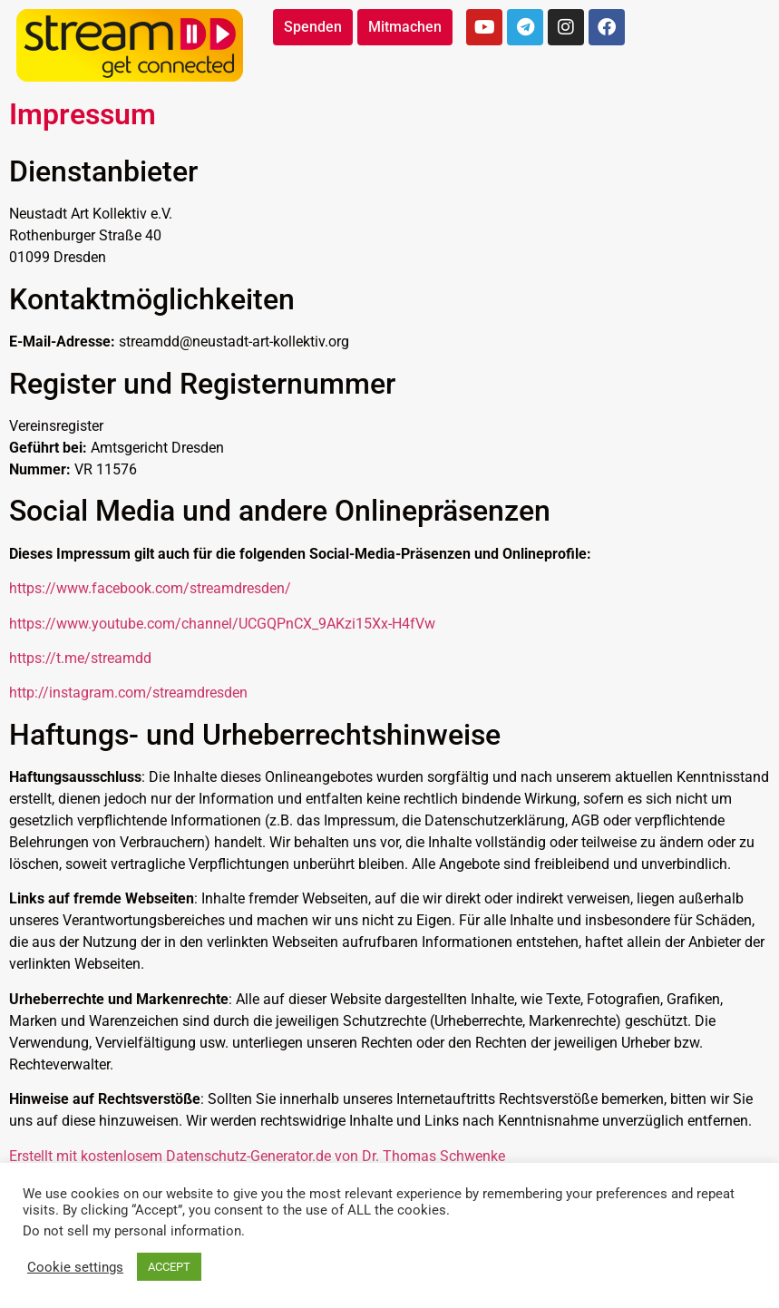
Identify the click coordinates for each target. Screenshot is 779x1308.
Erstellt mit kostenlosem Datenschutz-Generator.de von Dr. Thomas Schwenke (257, 1156)
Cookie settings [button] (75, 1267)
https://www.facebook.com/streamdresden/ (150, 588)
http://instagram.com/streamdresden (128, 692)
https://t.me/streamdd (80, 658)
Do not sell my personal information (132, 1231)
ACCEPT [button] (169, 1267)
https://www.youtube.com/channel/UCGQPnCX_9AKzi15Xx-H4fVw (222, 623)
